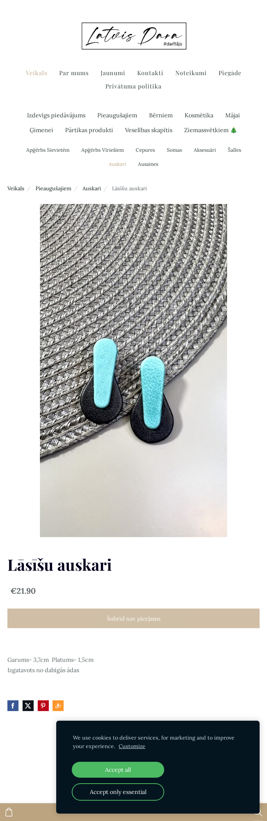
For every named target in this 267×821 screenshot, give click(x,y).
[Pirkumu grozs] (9, 812)
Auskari (91, 188)
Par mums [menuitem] (74, 73)
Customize (132, 746)
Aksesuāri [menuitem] (205, 150)
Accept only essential (118, 791)
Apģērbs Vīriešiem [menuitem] (102, 150)
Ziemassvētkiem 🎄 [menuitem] (210, 130)
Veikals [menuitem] (36, 73)
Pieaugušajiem (53, 188)
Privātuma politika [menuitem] (133, 86)
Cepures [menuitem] (145, 150)
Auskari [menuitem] (117, 164)
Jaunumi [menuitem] (113, 73)
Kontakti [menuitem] (150, 73)
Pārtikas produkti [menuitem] (89, 130)
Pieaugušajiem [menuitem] (117, 115)
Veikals (15, 188)
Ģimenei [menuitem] (41, 130)
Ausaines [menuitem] (148, 164)
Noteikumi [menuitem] (191, 73)
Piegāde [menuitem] (230, 73)
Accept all (118, 769)
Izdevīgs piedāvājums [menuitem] (56, 115)
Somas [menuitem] (174, 150)
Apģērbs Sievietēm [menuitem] (48, 150)
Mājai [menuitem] (232, 115)
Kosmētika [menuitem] (199, 115)
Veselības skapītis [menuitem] (148, 130)
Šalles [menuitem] (234, 150)
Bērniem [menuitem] (161, 115)
